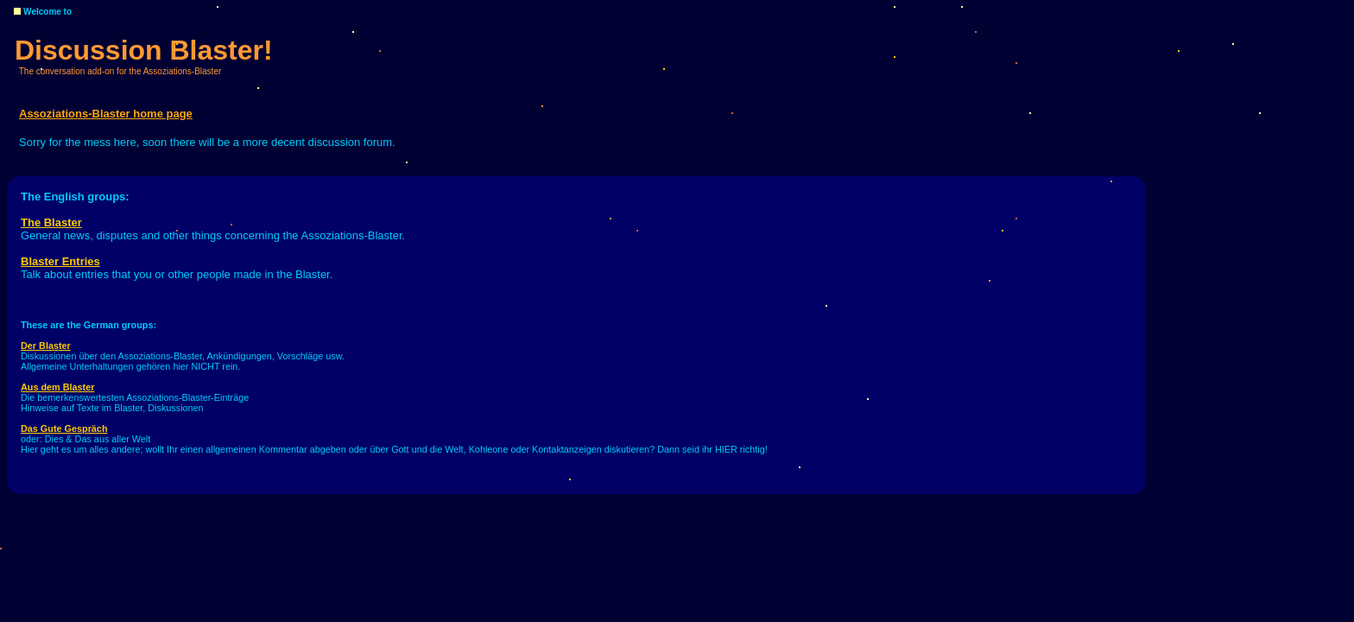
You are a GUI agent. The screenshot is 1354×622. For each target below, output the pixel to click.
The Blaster (51, 222)
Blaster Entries (60, 261)
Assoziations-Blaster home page (106, 113)
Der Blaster (46, 345)
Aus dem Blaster (57, 387)
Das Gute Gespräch (64, 428)
